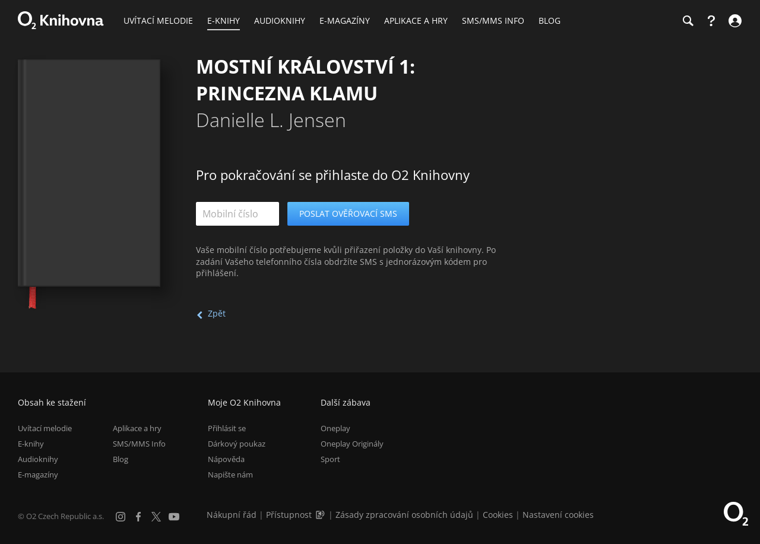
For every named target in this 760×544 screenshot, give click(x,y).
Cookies (498, 514)
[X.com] (156, 517)
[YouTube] (174, 517)
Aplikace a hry (137, 428)
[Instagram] (120, 517)
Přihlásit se (227, 428)
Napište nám (230, 474)
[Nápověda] (711, 21)
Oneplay (335, 428)
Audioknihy (38, 459)
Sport (330, 459)
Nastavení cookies (558, 514)
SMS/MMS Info (139, 443)
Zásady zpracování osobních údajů (404, 514)
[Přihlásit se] (733, 21)
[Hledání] (687, 21)
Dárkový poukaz (236, 443)
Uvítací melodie (45, 428)
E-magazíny (38, 474)
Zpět (217, 313)
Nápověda (226, 459)
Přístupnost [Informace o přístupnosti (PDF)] (289, 514)
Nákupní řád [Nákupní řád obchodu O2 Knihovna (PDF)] (231, 514)
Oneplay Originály (352, 443)
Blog (120, 459)
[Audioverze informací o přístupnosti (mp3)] (321, 515)
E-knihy (31, 443)
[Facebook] (138, 517)
